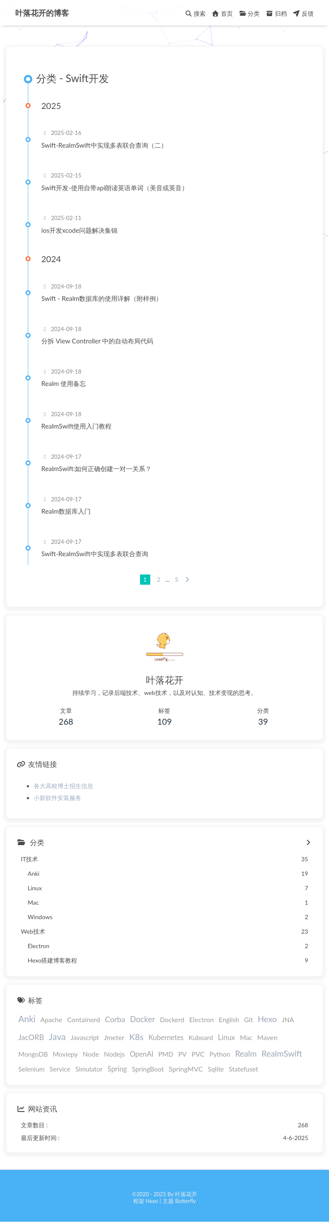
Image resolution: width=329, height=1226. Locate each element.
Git (248, 1019)
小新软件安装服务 (57, 797)
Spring (117, 1069)
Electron (201, 1019)
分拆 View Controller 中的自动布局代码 (97, 341)
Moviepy (65, 1054)
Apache (51, 1019)
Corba (115, 1019)
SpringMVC (186, 1069)
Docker (142, 1019)
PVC (198, 1054)
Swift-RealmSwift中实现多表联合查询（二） (104, 145)
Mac (246, 1037)
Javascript (85, 1037)
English (229, 1019)
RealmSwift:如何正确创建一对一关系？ (96, 468)
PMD (165, 1054)
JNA (288, 1019)
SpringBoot (148, 1069)
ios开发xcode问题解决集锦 (79, 230)
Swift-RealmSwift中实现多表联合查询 (94, 553)
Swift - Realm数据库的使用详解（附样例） (101, 298)
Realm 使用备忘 (63, 383)
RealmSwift (282, 1053)
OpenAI (142, 1054)
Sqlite (216, 1069)
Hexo (267, 1019)
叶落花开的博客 (42, 12)
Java (57, 1036)
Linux (226, 1037)
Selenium (31, 1069)
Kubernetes (166, 1037)
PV (182, 1054)
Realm (246, 1053)
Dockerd (172, 1019)
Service (59, 1069)
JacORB (31, 1037)
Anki (27, 1019)
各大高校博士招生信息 (63, 785)
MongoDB (33, 1054)
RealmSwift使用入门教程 (76, 426)
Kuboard (201, 1037)
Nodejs (114, 1054)
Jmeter (114, 1037)
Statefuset (243, 1069)
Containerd (83, 1019)
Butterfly (185, 1201)
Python (219, 1054)
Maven (267, 1037)
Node (91, 1054)
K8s (136, 1037)
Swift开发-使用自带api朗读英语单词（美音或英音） (114, 187)
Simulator (89, 1069)
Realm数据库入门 (66, 511)
